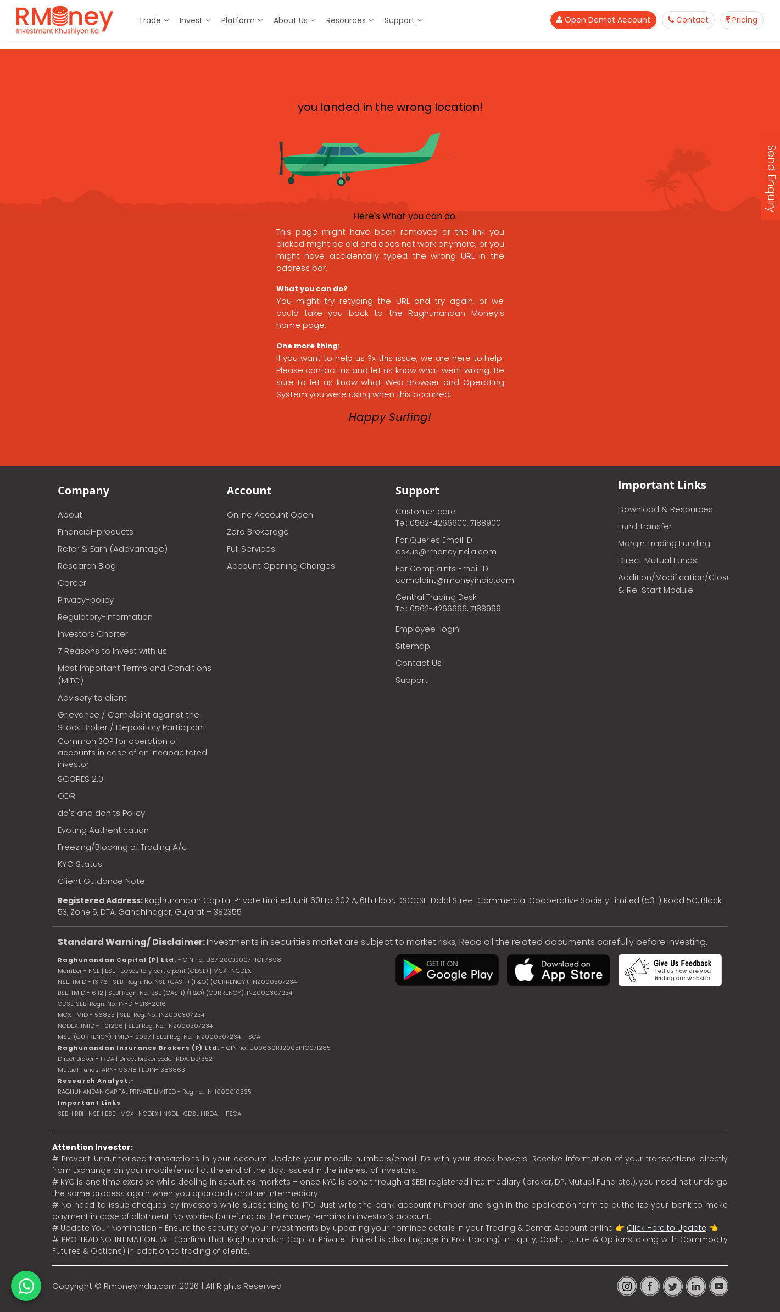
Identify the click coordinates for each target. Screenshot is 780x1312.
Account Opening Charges (281, 565)
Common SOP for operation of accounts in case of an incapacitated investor (132, 753)
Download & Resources (665, 509)
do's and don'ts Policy (101, 813)
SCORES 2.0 (80, 779)
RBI (79, 1113)
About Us (291, 20)
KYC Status (80, 864)
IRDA (211, 1113)
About (70, 514)
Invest (191, 20)
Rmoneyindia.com (140, 1286)
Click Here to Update (666, 1227)
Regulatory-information (105, 616)
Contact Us (418, 663)
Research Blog (87, 565)
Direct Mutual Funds (657, 560)
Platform (238, 20)
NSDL (171, 1113)
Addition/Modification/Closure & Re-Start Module (673, 583)
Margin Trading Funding (664, 543)
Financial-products (95, 531)
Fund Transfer (645, 526)
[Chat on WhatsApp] (26, 1286)
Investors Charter (93, 634)
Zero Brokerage (258, 531)
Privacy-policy (86, 599)
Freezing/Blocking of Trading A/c (122, 847)
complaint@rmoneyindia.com (454, 580)
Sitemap (412, 646)
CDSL (191, 1113)
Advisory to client (92, 697)
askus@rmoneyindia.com (446, 551)
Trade (149, 20)
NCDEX (148, 1113)
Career (72, 582)
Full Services (251, 548)
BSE (111, 1113)
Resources (346, 20)
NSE (94, 1113)
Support (400, 20)
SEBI (64, 1113)
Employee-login (427, 629)
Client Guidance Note (101, 881)
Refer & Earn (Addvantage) (113, 548)
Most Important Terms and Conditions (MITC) (134, 674)
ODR (66, 796)
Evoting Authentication (103, 830)
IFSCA (251, 1036)
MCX (126, 1113)
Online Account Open (270, 514)
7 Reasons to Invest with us (112, 651)
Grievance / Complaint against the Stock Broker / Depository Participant (132, 721)
